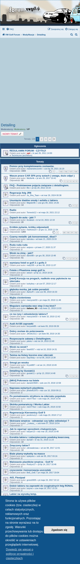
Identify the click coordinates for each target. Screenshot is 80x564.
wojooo (30, 247)
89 (64, 232)
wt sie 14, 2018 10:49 (47, 365)
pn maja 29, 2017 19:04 (48, 472)
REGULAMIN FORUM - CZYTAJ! (28, 150)
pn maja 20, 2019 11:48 (50, 300)
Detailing (8, 125)
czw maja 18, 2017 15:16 (46, 488)
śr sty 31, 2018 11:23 (44, 440)
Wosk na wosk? (19, 347)
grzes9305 (31, 480)
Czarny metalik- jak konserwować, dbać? (33, 236)
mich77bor (31, 399)
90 (68, 232)
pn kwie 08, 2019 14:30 (49, 334)
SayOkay (31, 357)
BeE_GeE (31, 472)
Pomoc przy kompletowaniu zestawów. (32, 166)
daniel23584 (32, 383)
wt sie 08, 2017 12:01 (50, 448)
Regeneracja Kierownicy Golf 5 (27, 412)
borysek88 (31, 326)
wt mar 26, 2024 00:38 (51, 195)
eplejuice (31, 456)
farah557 (31, 349)
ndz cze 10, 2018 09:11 (50, 390)
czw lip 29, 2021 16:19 (54, 169)
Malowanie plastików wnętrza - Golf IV (31, 462)
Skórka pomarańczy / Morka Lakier (29, 404)
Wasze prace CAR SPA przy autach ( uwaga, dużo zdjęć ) (42, 175)
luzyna (30, 488)
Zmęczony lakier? (20, 445)
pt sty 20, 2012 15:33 (41, 188)
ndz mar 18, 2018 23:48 (47, 431)
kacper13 (31, 431)
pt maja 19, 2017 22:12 (48, 480)
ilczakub (30, 220)
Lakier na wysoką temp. (23, 494)
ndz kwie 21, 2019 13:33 (50, 308)
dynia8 (30, 440)
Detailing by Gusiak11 (22, 370)
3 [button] (45, 139)
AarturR (30, 292)
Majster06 (31, 203)
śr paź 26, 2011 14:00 (42, 153)
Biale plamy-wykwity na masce (27, 453)
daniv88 (30, 255)
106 (66, 171)
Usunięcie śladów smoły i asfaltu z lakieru (34, 200)
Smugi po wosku (19, 362)
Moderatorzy (19, 129)
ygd (28, 153)
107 (70, 171)
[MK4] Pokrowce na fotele (24, 380)
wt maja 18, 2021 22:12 (49, 212)
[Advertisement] (40, 81)
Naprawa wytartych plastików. (27, 388)
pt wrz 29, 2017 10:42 (46, 178)
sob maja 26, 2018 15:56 (49, 399)
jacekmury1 (32, 415)
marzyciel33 (32, 300)
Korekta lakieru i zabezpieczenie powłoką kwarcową (39, 437)
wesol (29, 273)
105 (61, 171)
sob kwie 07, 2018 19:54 (48, 423)
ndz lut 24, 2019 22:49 (44, 341)
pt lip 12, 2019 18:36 (43, 273)
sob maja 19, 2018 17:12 (50, 415)
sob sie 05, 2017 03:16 (47, 456)
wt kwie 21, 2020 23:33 (46, 239)
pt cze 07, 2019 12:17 (46, 284)
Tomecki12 (31, 212)
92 (76, 232)
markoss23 (32, 230)
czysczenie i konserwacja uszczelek (30, 470)
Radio (13, 210)
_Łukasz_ (31, 423)
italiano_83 (32, 308)
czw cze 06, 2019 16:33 (46, 292)
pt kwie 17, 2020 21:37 (45, 247)
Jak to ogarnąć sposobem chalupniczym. (33, 429)
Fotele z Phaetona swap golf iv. (27, 270)
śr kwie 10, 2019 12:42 (50, 316)
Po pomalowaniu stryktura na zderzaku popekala (38, 396)
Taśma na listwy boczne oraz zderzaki (31, 355)
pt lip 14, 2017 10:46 (47, 464)
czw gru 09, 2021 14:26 (48, 203)
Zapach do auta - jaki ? (23, 217)
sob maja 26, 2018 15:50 (49, 407)
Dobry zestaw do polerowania (27, 331)
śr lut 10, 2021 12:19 (45, 220)
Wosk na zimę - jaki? (21, 253)
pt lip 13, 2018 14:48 (46, 373)
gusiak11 (31, 373)
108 (75, 171)
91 (72, 232)
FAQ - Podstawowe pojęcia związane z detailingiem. (39, 185)
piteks (29, 341)
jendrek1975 (32, 390)
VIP (28, 129)
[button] (54, 139)
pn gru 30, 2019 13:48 (46, 255)
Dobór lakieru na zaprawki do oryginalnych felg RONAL (41, 485)
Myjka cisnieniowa (20, 297)
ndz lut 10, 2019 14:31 (47, 349)
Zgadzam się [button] (59, 529)
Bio (28, 188)
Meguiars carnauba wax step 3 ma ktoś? (33, 305)
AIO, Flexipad (17, 477)
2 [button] (41, 139)
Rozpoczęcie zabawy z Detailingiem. (30, 338)
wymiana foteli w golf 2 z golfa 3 (28, 262)
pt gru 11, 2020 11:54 (48, 230)
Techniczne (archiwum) (22, 155)
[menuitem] (10, 29)
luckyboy (31, 284)
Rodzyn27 (31, 464)
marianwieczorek (34, 169)
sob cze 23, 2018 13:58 (50, 383)
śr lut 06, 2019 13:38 (46, 357)
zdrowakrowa (33, 448)
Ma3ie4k (30, 178)
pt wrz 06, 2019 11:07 (46, 265)
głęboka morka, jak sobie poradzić (29, 289)
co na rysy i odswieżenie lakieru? (29, 314)
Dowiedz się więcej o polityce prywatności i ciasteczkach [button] (20, 554)
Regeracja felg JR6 (20, 192)
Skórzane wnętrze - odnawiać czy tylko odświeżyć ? (39, 420)
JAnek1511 (32, 334)
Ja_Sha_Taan (33, 195)
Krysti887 (31, 365)
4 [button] (49, 139)
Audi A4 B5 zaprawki (21, 323)
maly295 (30, 265)
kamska (30, 239)
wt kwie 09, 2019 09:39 (48, 326)
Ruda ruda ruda (18, 244)
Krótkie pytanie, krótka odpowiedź (29, 227)
